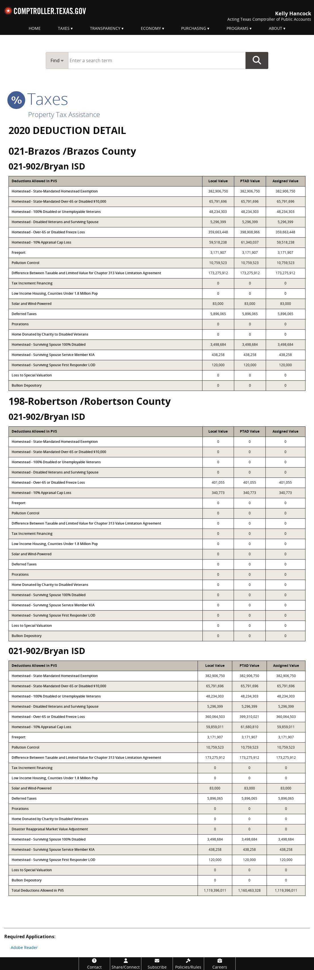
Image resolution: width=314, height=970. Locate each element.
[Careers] (219, 963)
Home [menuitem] (35, 28)
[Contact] (94, 963)
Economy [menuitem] (151, 28)
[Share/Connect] (125, 963)
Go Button (257, 60)
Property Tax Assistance (64, 114)
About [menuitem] (275, 28)
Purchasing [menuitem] (193, 28)
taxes (38, 98)
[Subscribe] (156, 963)
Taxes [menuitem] (64, 28)
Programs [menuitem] (237, 28)
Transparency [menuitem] (105, 28)
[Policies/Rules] (188, 963)
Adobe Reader (24, 947)
